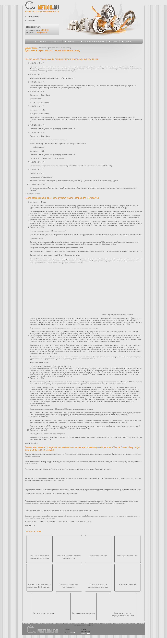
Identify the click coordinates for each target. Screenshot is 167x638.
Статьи (114, 41)
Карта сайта (85, 633)
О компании (42, 41)
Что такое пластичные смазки (93, 41)
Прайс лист (32, 20)
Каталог (57, 41)
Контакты (128, 41)
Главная (28, 48)
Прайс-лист (71, 41)
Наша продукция (33, 16)
